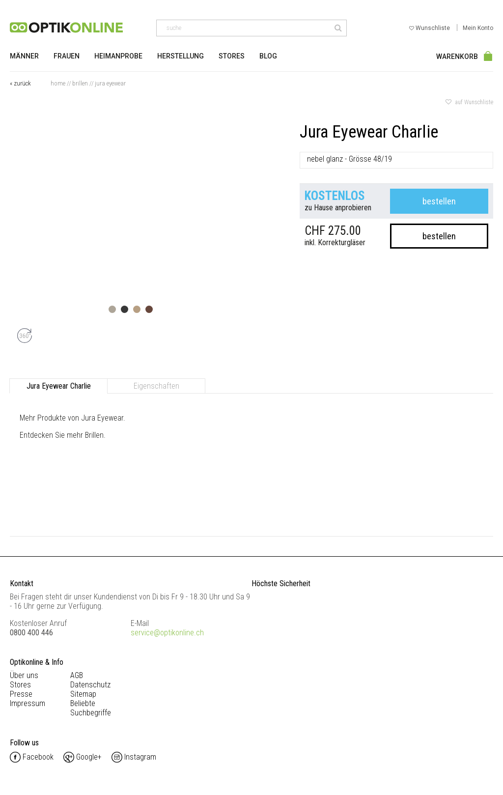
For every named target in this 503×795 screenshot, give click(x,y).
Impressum (27, 703)
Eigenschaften (156, 386)
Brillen (80, 83)
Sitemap (83, 694)
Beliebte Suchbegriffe (90, 708)
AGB (76, 675)
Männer (24, 56)
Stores (232, 56)
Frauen (67, 56)
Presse (21, 694)
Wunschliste (430, 28)
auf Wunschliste (469, 102)
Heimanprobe (118, 56)
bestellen (439, 201)
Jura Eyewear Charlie (59, 386)
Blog (268, 56)
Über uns (24, 675)
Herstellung (180, 56)
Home (58, 83)
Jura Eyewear (110, 83)
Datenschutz (90, 684)
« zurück (20, 83)
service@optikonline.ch (167, 632)
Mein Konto (478, 28)
